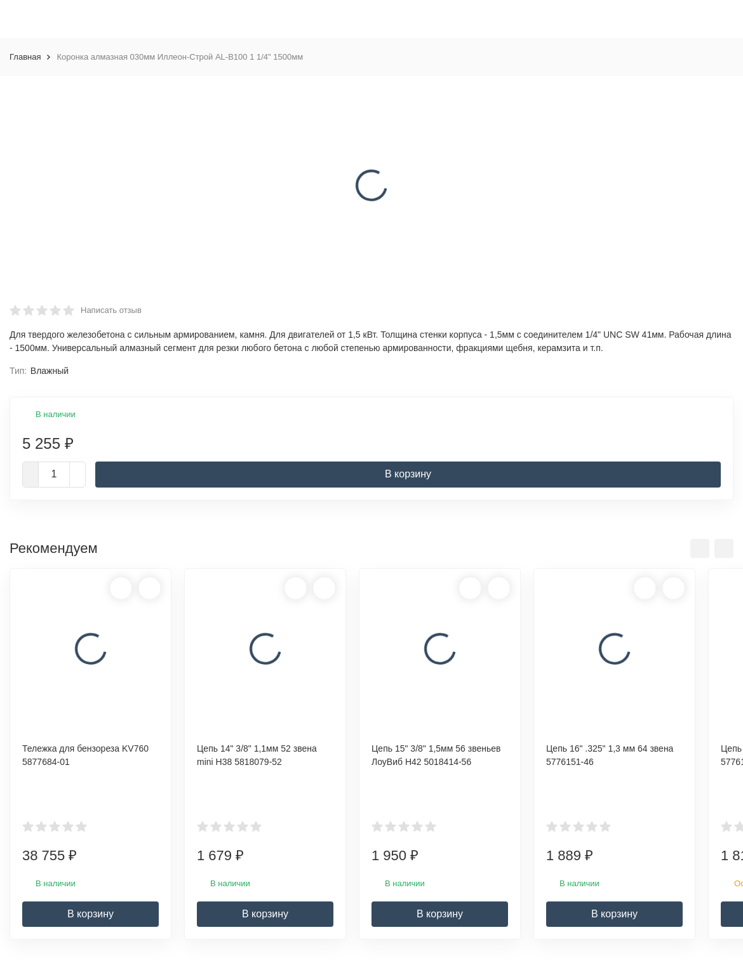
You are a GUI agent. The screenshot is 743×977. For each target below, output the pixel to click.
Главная (25, 57)
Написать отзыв (111, 310)
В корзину (408, 474)
